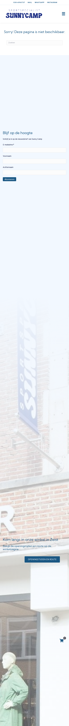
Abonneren (9, 179)
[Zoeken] (34, 42)
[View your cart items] (62, 641)
